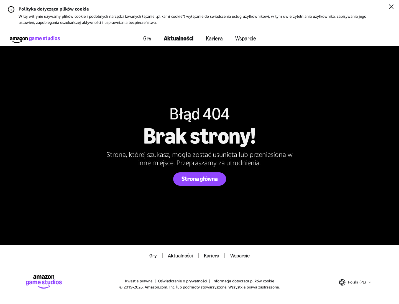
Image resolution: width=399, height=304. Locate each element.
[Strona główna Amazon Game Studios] (35, 39)
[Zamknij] (391, 7)
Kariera (214, 38)
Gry (147, 38)
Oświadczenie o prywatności (182, 281)
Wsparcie (245, 38)
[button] (354, 282)
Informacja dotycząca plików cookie (243, 281)
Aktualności (178, 38)
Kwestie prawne (138, 281)
